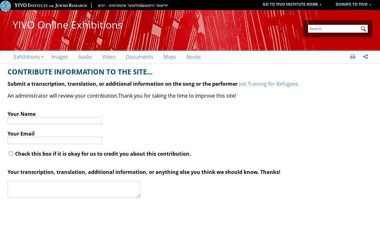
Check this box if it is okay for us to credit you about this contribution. (100, 153)
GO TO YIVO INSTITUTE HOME (290, 4)
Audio (85, 56)
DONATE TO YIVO (352, 4)
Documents (139, 56)
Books (193, 56)
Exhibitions (27, 56)
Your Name (22, 113)
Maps (169, 56)
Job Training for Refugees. (269, 83)
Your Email (21, 133)
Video (109, 56)
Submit (364, 29)
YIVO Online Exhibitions (68, 24)
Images (59, 56)
